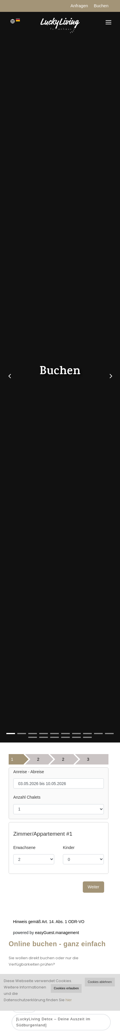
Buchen (101, 5)
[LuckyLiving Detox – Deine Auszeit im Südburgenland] (53, 1022)
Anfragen (79, 5)
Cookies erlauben (66, 988)
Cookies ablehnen (100, 982)
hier (68, 1000)
